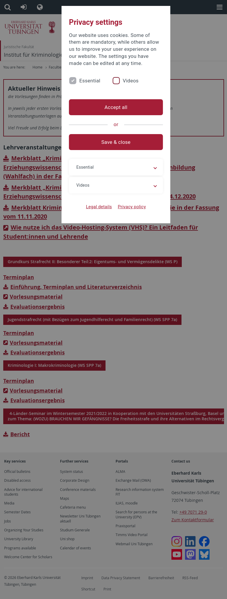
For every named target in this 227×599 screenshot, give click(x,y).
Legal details (97, 206)
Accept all (113, 107)
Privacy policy (129, 206)
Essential (84, 81)
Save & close (113, 142)
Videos (126, 81)
